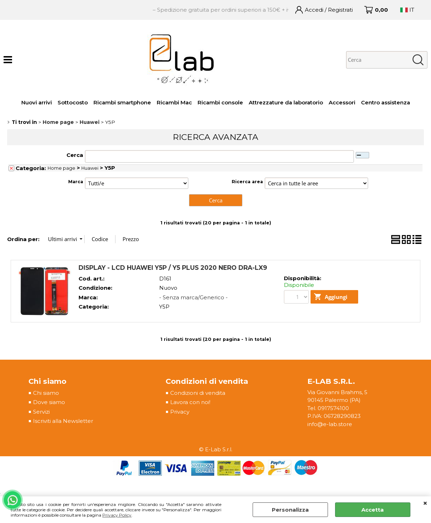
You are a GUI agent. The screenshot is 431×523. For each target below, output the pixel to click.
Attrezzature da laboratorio (286, 102)
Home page (61, 168)
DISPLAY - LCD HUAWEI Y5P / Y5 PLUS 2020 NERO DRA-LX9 (173, 267)
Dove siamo (49, 402)
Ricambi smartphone (122, 102)
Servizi (41, 411)
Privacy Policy (116, 515)
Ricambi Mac (174, 102)
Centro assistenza (385, 102)
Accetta (372, 509)
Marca (75, 181)
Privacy (179, 411)
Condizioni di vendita (197, 392)
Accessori (342, 102)
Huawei (89, 168)
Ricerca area (247, 181)
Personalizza (290, 509)
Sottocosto (73, 102)
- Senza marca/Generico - (193, 297)
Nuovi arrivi (36, 102)
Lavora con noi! (190, 402)
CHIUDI (425, 503)
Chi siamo (46, 392)
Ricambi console (220, 102)
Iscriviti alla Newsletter (63, 421)
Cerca (74, 155)
